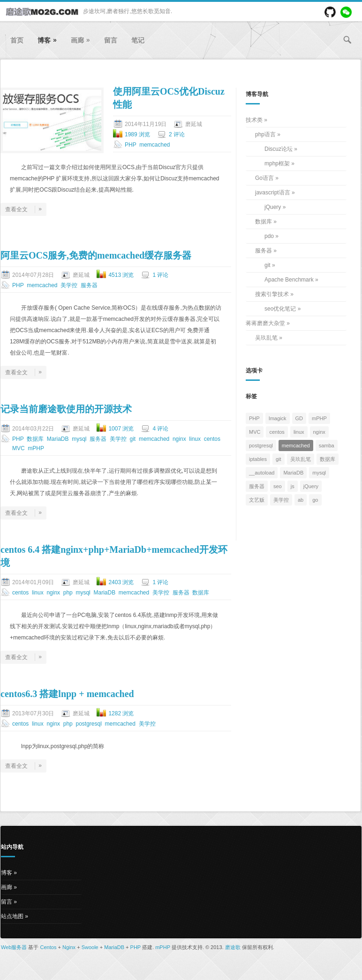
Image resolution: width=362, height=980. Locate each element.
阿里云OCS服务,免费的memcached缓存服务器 (95, 255)
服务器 (89, 285)
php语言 (265, 134)
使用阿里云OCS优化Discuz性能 (169, 98)
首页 (16, 40)
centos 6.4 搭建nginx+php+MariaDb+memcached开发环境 (113, 556)
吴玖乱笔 (266, 337)
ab (300, 500)
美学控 (68, 285)
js (292, 486)
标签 (251, 396)
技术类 (254, 120)
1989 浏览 (137, 134)
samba (326, 445)
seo (277, 486)
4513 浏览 (121, 275)
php (68, 592)
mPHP (36, 448)
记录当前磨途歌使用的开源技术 (66, 409)
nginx (179, 439)
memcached (154, 144)
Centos (48, 947)
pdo (269, 236)
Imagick (278, 418)
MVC (18, 448)
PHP (130, 144)
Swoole (90, 947)
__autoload (261, 472)
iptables (258, 459)
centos (212, 439)
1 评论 (160, 275)
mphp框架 (277, 163)
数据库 (35, 439)
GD (299, 418)
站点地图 (12, 916)
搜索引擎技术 (272, 294)
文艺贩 (256, 500)
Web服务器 (14, 947)
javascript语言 (272, 192)
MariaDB (58, 439)
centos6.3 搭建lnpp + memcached (67, 694)
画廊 (80, 40)
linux (195, 439)
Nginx (68, 947)
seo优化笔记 (280, 308)
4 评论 (160, 428)
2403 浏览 (121, 582)
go (315, 500)
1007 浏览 (121, 428)
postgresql (88, 723)
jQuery (272, 207)
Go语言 (264, 178)
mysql (79, 439)
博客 (47, 40)
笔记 (137, 40)
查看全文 (23, 209)
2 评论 (177, 134)
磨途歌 (233, 947)
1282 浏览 (121, 713)
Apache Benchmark (289, 279)
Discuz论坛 (278, 149)
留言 (110, 40)
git (133, 439)
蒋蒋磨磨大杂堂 (265, 323)
